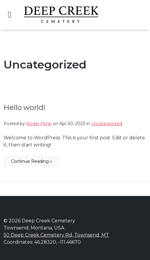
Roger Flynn (39, 123)
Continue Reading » (31, 161)
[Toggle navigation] (9, 15)
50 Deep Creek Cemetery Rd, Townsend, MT (56, 235)
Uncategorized (106, 123)
